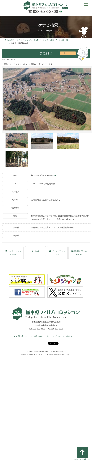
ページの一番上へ (82, 454)
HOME (35, 251)
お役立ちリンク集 (41, 336)
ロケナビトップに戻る (13, 252)
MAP (54, 175)
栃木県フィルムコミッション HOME (21, 40)
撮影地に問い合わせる (79, 252)
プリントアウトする (57, 252)
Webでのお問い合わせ (61, 12)
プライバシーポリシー (64, 336)
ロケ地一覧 (63, 40)
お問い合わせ (21, 336)
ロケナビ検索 (48, 40)
